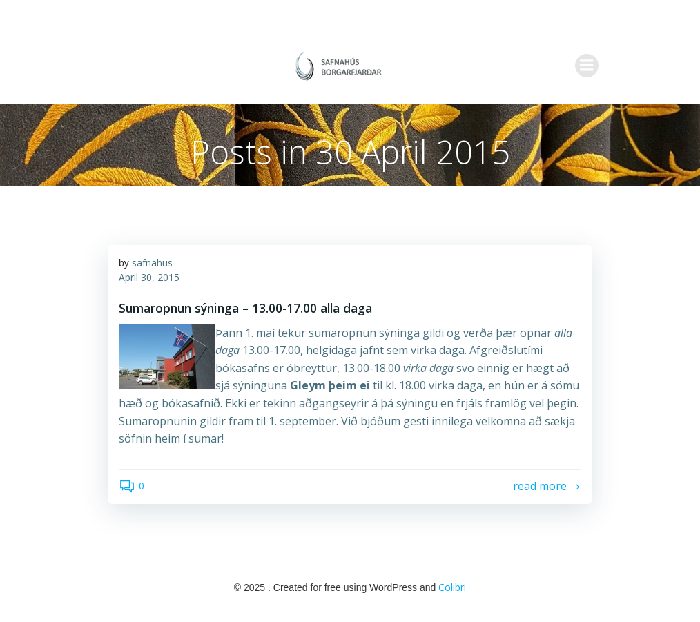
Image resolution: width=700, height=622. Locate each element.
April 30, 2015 (149, 277)
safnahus (152, 262)
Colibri (452, 587)
